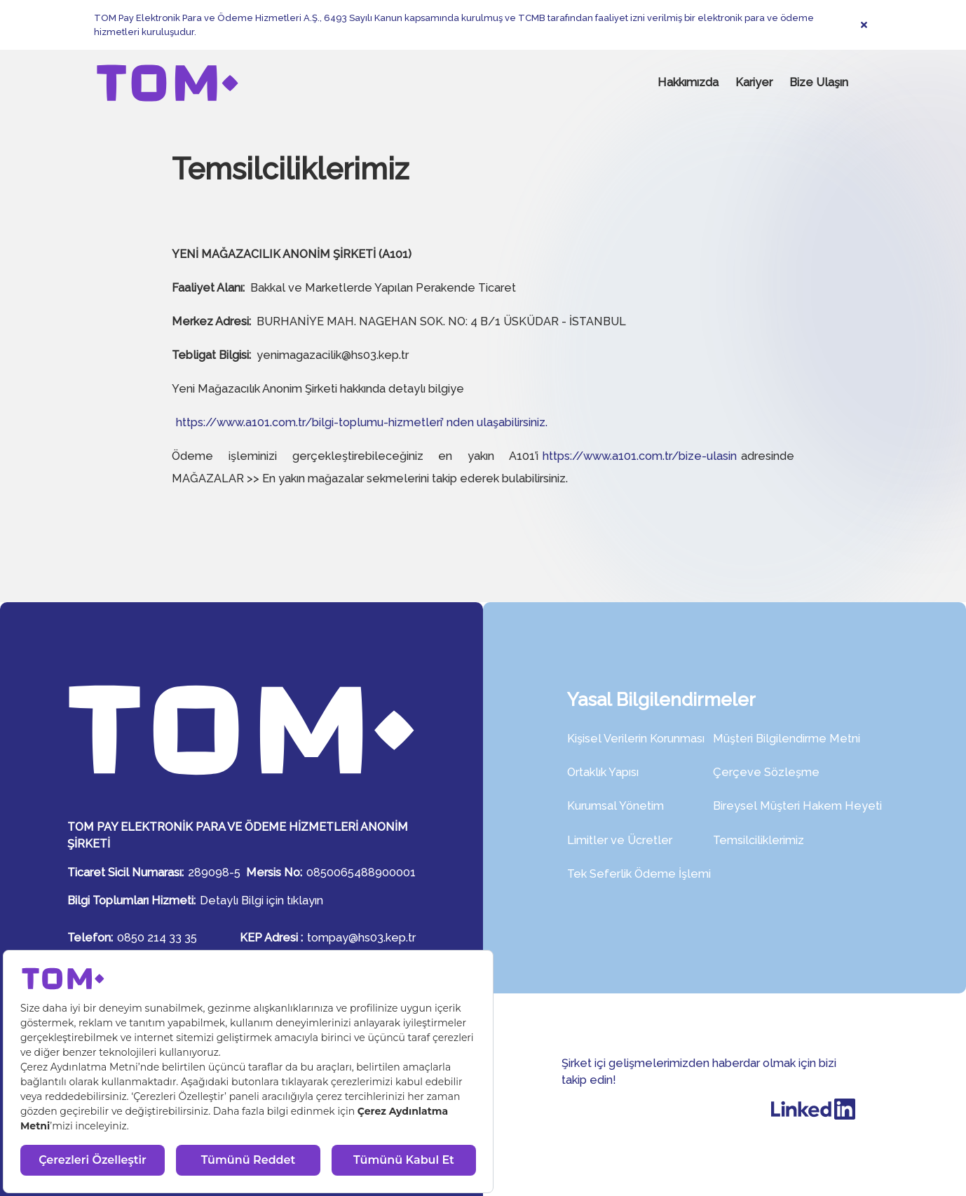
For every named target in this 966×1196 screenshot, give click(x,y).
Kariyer (754, 82)
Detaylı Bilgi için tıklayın (261, 900)
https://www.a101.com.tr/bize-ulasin (640, 456)
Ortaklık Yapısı (603, 772)
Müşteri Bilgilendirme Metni (786, 738)
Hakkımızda (688, 82)
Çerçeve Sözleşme (766, 772)
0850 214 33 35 (157, 937)
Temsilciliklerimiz (758, 840)
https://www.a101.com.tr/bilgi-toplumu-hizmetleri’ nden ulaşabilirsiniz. (361, 422)
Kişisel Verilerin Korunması (636, 738)
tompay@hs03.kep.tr (361, 937)
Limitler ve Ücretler (619, 840)
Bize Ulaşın (818, 82)
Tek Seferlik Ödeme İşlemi (639, 874)
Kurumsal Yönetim (615, 806)
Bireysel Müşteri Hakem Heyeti (797, 806)
